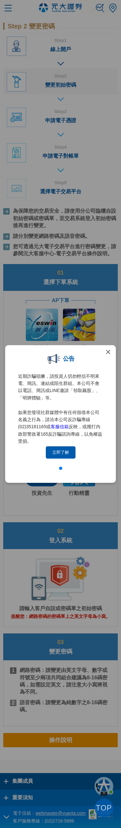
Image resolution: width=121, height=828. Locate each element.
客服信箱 (60, 426)
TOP (104, 808)
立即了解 (60, 452)
